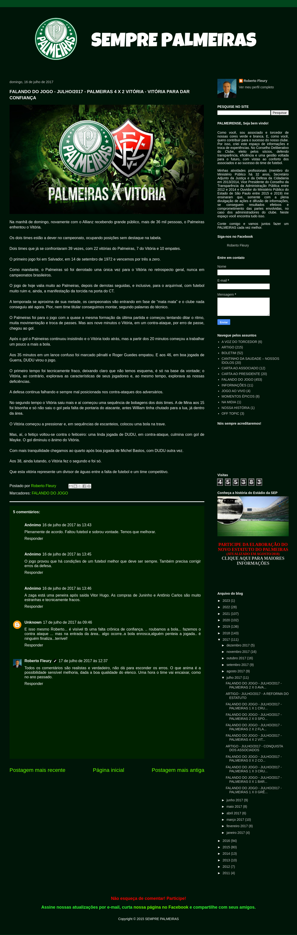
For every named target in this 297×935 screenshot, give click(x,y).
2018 (227, 633)
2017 (227, 639)
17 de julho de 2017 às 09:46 (67, 622)
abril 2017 (234, 813)
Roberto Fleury (38, 661)
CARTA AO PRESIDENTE (241, 374)
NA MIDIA (229, 402)
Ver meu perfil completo (256, 87)
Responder (33, 538)
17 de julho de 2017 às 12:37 (83, 661)
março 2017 (235, 819)
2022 (227, 607)
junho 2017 (235, 800)
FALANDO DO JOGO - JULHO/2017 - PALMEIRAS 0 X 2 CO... (254, 759)
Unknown (33, 622)
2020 (227, 620)
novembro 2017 (238, 652)
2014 (227, 853)
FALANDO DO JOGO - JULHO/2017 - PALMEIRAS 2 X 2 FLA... (254, 727)
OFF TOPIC (230, 413)
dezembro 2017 (238, 645)
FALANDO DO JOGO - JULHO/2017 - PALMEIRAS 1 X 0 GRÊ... (254, 790)
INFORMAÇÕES (234, 385)
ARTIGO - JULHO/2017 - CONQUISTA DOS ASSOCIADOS (254, 748)
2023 (227, 601)
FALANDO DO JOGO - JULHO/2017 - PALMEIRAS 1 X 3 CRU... (254, 769)
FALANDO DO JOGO (50, 493)
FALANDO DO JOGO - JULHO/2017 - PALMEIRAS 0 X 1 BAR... (254, 779)
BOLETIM (229, 353)
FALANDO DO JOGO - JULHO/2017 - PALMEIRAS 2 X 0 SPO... (254, 717)
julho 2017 (234, 677)
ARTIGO (228, 347)
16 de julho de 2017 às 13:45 (66, 554)
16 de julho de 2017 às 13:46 (66, 588)
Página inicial (108, 770)
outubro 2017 (236, 658)
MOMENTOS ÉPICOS (238, 396)
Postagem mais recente (37, 770)
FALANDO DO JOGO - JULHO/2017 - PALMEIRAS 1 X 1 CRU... (254, 706)
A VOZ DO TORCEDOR (239, 342)
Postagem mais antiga (178, 770)
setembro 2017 (237, 665)
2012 (227, 867)
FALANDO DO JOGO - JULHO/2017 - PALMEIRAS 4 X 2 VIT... (254, 737)
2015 (227, 847)
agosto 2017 (236, 671)
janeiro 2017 (236, 833)
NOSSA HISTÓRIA (236, 408)
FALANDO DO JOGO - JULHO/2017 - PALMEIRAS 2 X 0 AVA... (254, 685)
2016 (227, 841)
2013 (227, 860)
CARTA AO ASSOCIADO (240, 368)
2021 (227, 614)
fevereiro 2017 (237, 826)
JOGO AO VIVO (233, 391)
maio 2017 (234, 806)
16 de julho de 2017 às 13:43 (66, 525)
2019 (227, 626)
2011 (227, 873)
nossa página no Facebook (161, 907)
